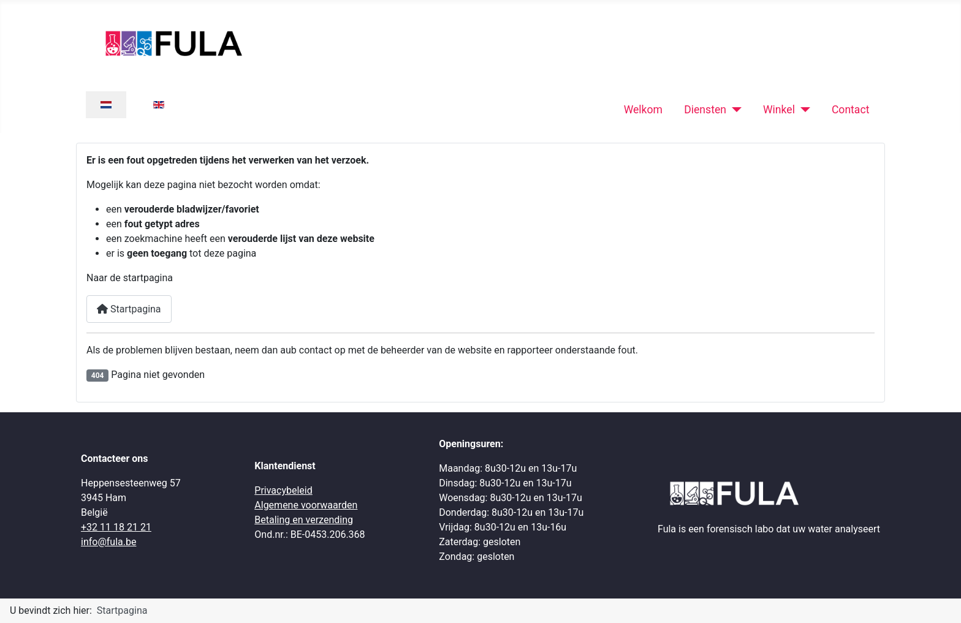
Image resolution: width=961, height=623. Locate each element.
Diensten (705, 110)
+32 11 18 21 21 (116, 527)
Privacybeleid (283, 490)
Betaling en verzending (303, 520)
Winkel (779, 110)
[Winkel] (802, 110)
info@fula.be (108, 542)
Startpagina (129, 309)
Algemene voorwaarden (305, 505)
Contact (851, 110)
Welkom (643, 110)
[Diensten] (734, 110)
